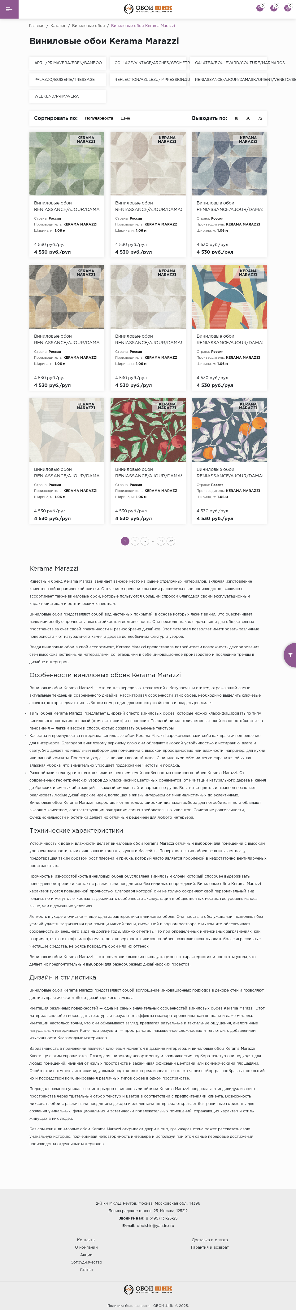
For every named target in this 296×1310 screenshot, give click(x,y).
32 (171, 541)
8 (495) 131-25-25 (161, 1218)
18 (236, 118)
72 (260, 118)
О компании (86, 1247)
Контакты (86, 1240)
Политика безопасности (128, 1306)
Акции (86, 1255)
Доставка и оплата (210, 1240)
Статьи (86, 1270)
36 (248, 118)
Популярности (99, 118)
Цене (128, 118)
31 (161, 541)
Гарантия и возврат (210, 1247)
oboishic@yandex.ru (155, 1226)
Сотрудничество (86, 1262)
